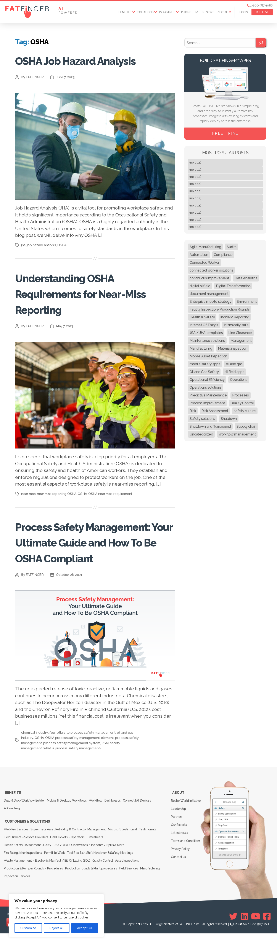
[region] (56, 915)
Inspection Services (42, 889)
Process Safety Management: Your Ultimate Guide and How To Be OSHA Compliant (91, 565)
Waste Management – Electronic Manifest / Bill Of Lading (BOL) (47, 877)
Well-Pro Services (17, 853)
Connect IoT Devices (147, 829)
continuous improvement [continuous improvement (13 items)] (209, 278)
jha (23, 261)
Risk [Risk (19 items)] (193, 411)
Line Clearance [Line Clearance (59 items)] (240, 333)
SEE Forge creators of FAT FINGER (172, 936)
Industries (167, 12)
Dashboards (121, 829)
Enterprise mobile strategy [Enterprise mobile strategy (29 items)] (210, 302)
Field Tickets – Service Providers (48, 859)
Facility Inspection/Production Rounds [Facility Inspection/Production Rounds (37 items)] (220, 309)
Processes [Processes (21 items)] (240, 395)
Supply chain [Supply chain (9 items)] (246, 426)
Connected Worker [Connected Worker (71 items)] (204, 262)
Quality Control (105, 877)
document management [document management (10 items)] (209, 294)
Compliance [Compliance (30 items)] (223, 255)
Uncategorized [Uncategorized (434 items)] (201, 434)
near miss (28, 509)
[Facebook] (267, 929)
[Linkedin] (244, 929)
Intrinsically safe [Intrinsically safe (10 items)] (236, 325)
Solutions (145, 12)
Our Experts (180, 848)
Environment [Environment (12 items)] (247, 302)
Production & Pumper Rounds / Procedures (34, 883)
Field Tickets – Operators (92, 859)
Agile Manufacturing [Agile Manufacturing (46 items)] (205, 247)
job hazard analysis (42, 261)
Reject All (57, 928)
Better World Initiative (186, 829)
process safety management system (84, 775)
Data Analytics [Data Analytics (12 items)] (246, 278)
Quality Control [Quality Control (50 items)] (242, 403)
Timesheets (122, 859)
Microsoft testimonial (127, 853)
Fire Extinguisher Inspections (23, 871)
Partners (177, 842)
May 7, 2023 (66, 342)
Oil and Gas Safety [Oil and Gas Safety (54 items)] (204, 372)
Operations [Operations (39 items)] (238, 380)
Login (244, 12)
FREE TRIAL (262, 12)
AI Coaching (13, 835)
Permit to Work (57, 871)
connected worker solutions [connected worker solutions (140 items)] (211, 270)
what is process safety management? (73, 780)
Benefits (125, 12)
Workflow (101, 829)
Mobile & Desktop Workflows (69, 829)
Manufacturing (14, 889)
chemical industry (34, 764)
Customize (28, 928)
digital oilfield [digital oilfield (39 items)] (200, 286)
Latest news (204, 12)
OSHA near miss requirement (112, 509)
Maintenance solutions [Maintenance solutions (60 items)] (207, 341)
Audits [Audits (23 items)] (231, 247)
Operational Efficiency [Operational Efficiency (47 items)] (207, 380)
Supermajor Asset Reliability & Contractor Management (71, 853)
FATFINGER (35, 93)
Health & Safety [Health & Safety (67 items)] (202, 317)
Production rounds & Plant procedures (93, 883)
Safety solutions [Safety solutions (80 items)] (202, 419)
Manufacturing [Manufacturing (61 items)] (201, 348)
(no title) (195, 162)
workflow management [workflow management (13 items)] (237, 434)
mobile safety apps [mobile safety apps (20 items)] (205, 364)
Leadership (179, 836)
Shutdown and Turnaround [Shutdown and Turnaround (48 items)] (210, 426)
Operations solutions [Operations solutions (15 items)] (206, 387)
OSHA (63, 261)
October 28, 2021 (70, 606)
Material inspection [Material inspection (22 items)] (232, 348)
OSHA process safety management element (81, 769)
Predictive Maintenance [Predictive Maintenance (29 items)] (208, 395)
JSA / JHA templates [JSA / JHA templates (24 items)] (206, 333)
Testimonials (13, 859)
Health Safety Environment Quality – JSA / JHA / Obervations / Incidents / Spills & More (64, 865)
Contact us (179, 874)
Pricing (186, 12)
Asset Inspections (131, 877)
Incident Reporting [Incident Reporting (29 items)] (234, 317)
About (222, 12)
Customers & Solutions (27, 847)
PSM (118, 775)
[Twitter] (233, 929)
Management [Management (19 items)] (241, 341)
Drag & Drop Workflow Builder (25, 829)
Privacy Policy (181, 867)
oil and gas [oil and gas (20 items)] (234, 364)
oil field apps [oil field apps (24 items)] (234, 372)
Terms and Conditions (186, 861)
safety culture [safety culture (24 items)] (245, 411)
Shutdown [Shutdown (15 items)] (229, 419)
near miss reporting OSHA (57, 509)
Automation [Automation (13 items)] (199, 255)
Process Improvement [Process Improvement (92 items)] (207, 403)
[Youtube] (255, 929)
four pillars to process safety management (83, 764)
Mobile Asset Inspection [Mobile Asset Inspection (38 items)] (208, 356)
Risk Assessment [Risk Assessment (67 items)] (214, 411)
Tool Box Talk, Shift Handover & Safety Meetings (105, 871)
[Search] (261, 42)
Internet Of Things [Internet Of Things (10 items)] (204, 325)
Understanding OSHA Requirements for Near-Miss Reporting (88, 309)
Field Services (133, 883)
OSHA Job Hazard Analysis (69, 68)
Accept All (84, 928)
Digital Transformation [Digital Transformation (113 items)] (233, 286)
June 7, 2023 (66, 93)
